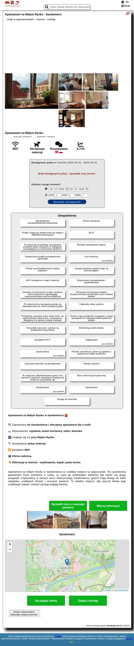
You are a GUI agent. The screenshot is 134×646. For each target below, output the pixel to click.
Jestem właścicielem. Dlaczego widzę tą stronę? (24, 613)
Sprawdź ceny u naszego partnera (67, 506)
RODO (129, 638)
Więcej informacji (108, 505)
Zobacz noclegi (88, 600)
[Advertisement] (67, 47)
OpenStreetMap (121, 590)
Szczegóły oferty (46, 600)
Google (58, 636)
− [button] (10, 549)
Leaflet (108, 590)
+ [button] (10, 544)
